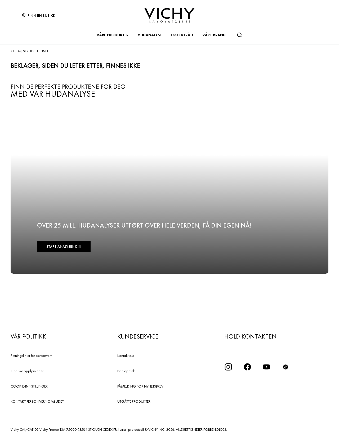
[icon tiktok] (285, 367)
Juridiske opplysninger (27, 370)
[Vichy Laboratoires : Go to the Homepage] (169, 15)
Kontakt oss (125, 355)
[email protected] (131, 429)
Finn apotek (126, 370)
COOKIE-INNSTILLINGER (29, 386)
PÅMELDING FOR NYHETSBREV (140, 386)
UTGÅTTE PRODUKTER (133, 401)
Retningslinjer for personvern (31, 355)
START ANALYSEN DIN (63, 246)
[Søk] (239, 35)
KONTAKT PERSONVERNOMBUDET (37, 401)
